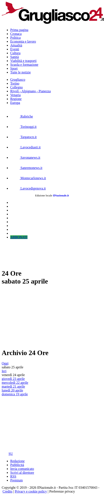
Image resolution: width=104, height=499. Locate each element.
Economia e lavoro (23, 41)
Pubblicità (17, 465)
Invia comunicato (22, 469)
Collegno (16, 87)
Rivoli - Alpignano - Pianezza (30, 91)
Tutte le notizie (20, 72)
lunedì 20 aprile (12, 390)
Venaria (15, 95)
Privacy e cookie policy (31, 491)
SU (7, 454)
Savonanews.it (25, 157)
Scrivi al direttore (22, 472)
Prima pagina (19, 30)
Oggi (5, 363)
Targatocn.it (23, 137)
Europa (15, 103)
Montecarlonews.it (28, 178)
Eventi (14, 49)
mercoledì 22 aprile (15, 382)
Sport (14, 68)
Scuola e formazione (24, 64)
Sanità (14, 57)
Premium (16, 480)
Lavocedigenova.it (28, 188)
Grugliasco (17, 79)
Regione (16, 99)
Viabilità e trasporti (23, 61)
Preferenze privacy (62, 491)
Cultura (15, 53)
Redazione (17, 461)
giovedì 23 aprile (13, 379)
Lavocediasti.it (25, 147)
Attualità (16, 45)
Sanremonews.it (26, 168)
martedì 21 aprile (13, 386)
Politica (15, 37)
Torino (14, 83)
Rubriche (21, 116)
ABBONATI (18, 237)
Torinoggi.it (23, 126)
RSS (13, 476)
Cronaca (16, 34)
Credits (7, 491)
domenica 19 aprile (15, 394)
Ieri (4, 371)
